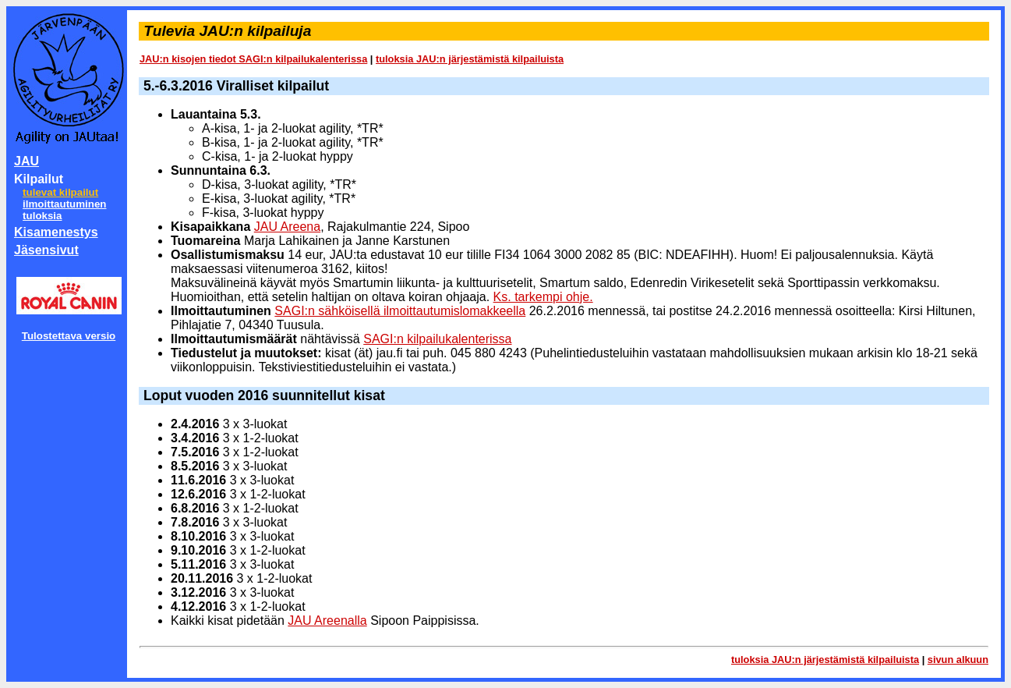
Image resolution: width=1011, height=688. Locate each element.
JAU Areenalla (327, 620)
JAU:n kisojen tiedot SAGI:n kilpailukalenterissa (253, 59)
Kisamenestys (56, 232)
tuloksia (42, 216)
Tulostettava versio (69, 336)
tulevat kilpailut (60, 192)
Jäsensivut (46, 250)
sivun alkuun (958, 659)
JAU (26, 161)
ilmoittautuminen (64, 204)
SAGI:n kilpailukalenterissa (437, 339)
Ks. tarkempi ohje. (543, 296)
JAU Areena (287, 226)
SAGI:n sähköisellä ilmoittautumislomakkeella (399, 310)
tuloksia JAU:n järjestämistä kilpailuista (470, 59)
